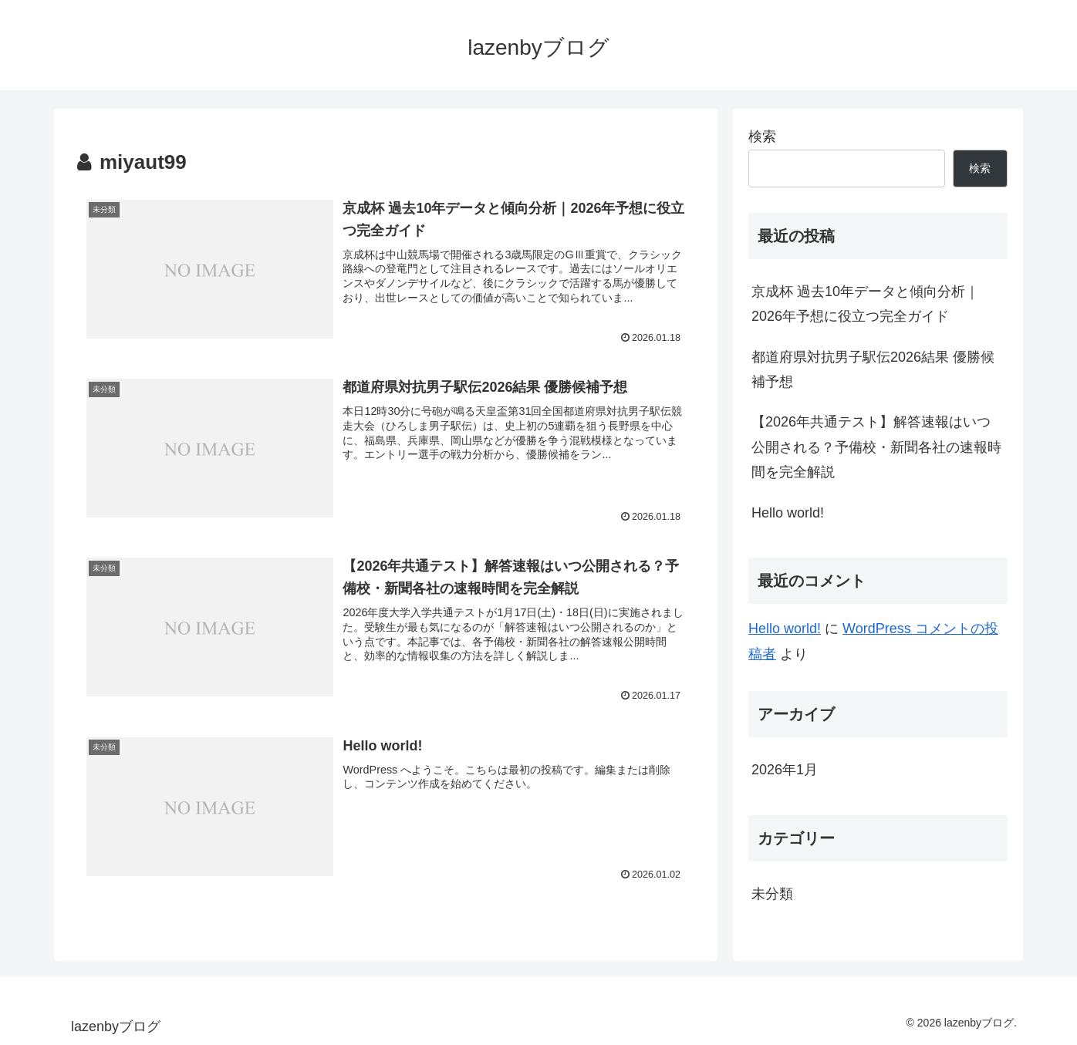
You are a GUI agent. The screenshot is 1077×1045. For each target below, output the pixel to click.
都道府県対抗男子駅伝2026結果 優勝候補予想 (872, 369)
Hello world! (787, 513)
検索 (762, 136)
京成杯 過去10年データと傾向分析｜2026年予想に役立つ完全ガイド (865, 304)
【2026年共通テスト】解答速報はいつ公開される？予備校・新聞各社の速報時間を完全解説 (876, 447)
